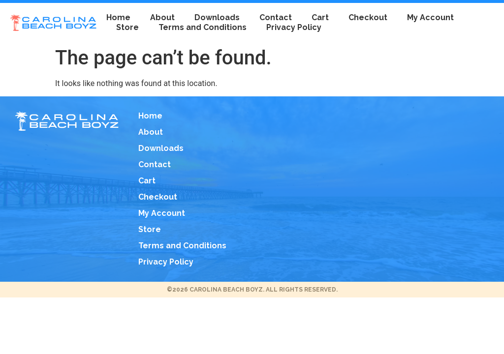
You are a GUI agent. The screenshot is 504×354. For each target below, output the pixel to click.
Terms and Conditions (202, 27)
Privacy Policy (293, 27)
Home (118, 17)
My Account (430, 17)
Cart (320, 17)
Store (127, 27)
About (162, 17)
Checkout (367, 17)
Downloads (217, 17)
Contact (275, 17)
